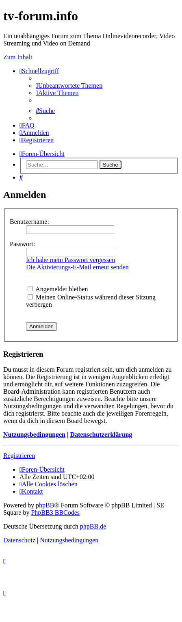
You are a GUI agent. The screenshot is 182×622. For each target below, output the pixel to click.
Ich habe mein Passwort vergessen (70, 259)
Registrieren (19, 455)
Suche (110, 165)
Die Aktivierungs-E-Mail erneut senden (77, 267)
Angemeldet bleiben (58, 289)
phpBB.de (93, 526)
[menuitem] (69, 85)
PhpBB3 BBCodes (55, 512)
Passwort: (22, 244)
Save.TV (159, 72)
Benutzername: (29, 221)
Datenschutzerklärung (101, 434)
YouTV (157, 101)
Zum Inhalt (17, 57)
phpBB (45, 505)
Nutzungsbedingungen (34, 434)
